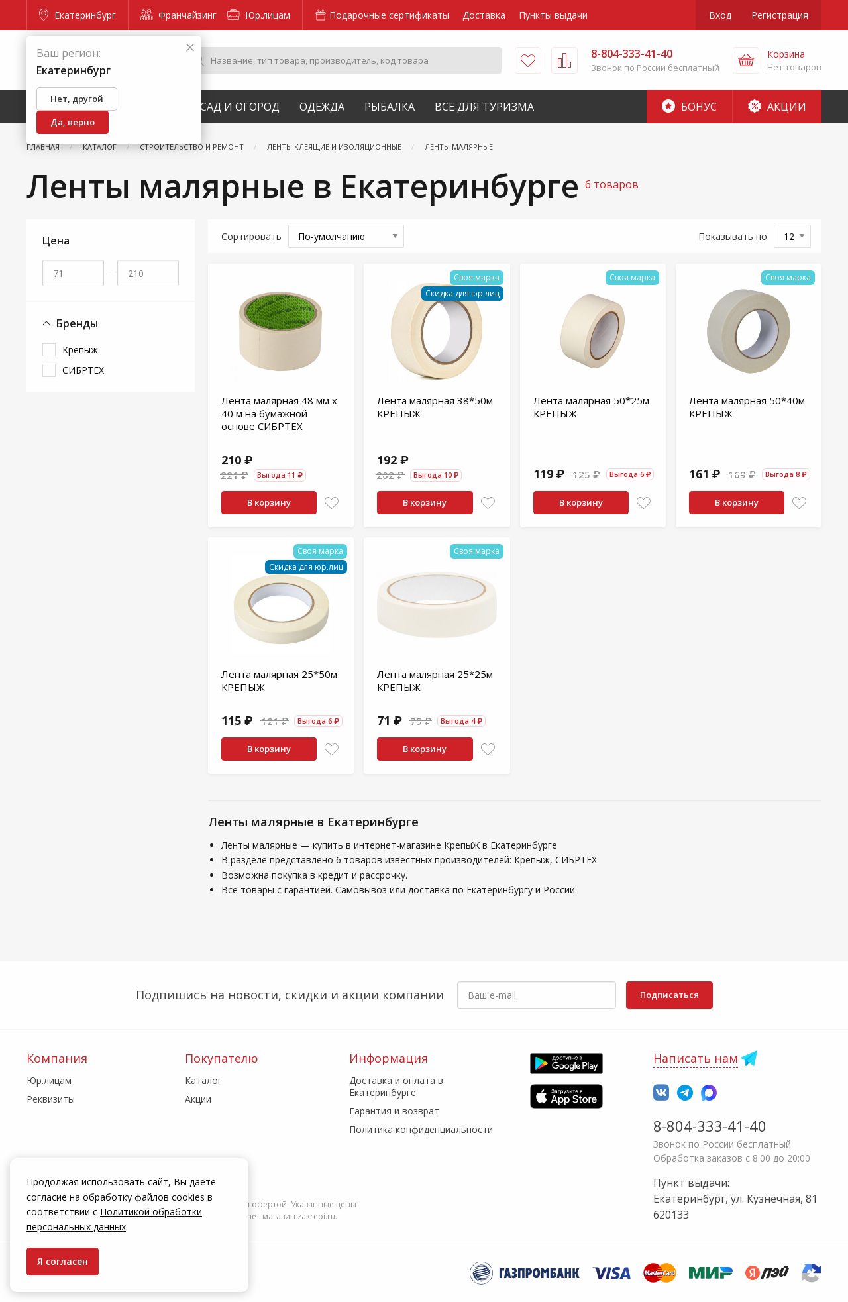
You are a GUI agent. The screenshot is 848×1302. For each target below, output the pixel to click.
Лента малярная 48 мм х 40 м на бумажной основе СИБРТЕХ (279, 413)
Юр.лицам (258, 15)
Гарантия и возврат (394, 1111)
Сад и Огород (240, 106)
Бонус (689, 106)
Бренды (70, 324)
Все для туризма (484, 106)
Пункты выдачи (553, 15)
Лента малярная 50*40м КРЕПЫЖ (747, 407)
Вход (720, 15)
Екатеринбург (77, 15)
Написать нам (695, 1058)
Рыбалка (389, 106)
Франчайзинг (178, 15)
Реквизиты (50, 1099)
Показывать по (732, 236)
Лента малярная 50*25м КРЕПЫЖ (591, 407)
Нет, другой (76, 99)
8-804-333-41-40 (710, 1126)
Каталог (203, 1080)
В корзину (269, 502)
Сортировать (251, 236)
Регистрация (779, 15)
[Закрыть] (190, 48)
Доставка (483, 15)
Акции (777, 106)
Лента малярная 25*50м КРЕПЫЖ (279, 680)
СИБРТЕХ (83, 370)
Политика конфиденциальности (421, 1129)
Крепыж (80, 349)
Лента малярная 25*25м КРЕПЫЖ (435, 680)
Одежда (321, 106)
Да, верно (72, 122)
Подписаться (669, 995)
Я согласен (62, 1261)
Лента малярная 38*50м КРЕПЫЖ (435, 407)
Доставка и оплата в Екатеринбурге (396, 1086)
